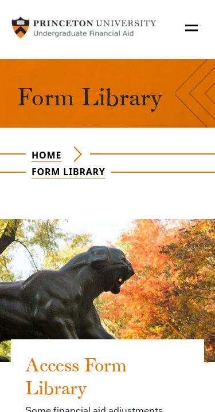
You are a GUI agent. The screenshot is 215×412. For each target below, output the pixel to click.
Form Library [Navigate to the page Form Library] (68, 171)
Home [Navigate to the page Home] (46, 155)
